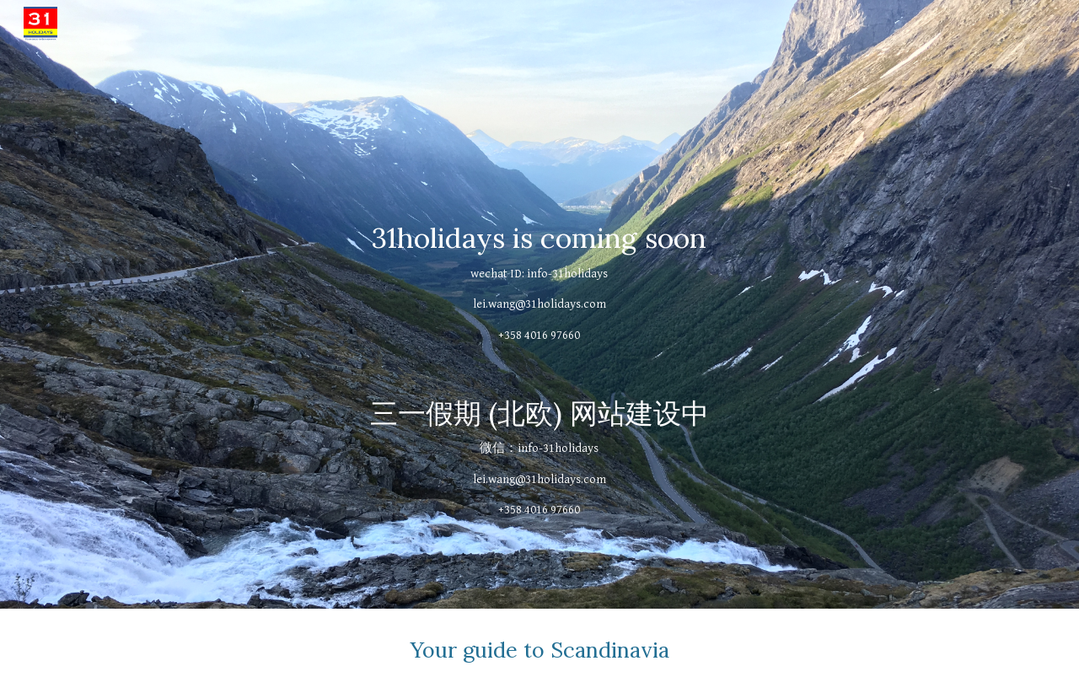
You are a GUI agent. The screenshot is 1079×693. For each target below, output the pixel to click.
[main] (539, 304)
